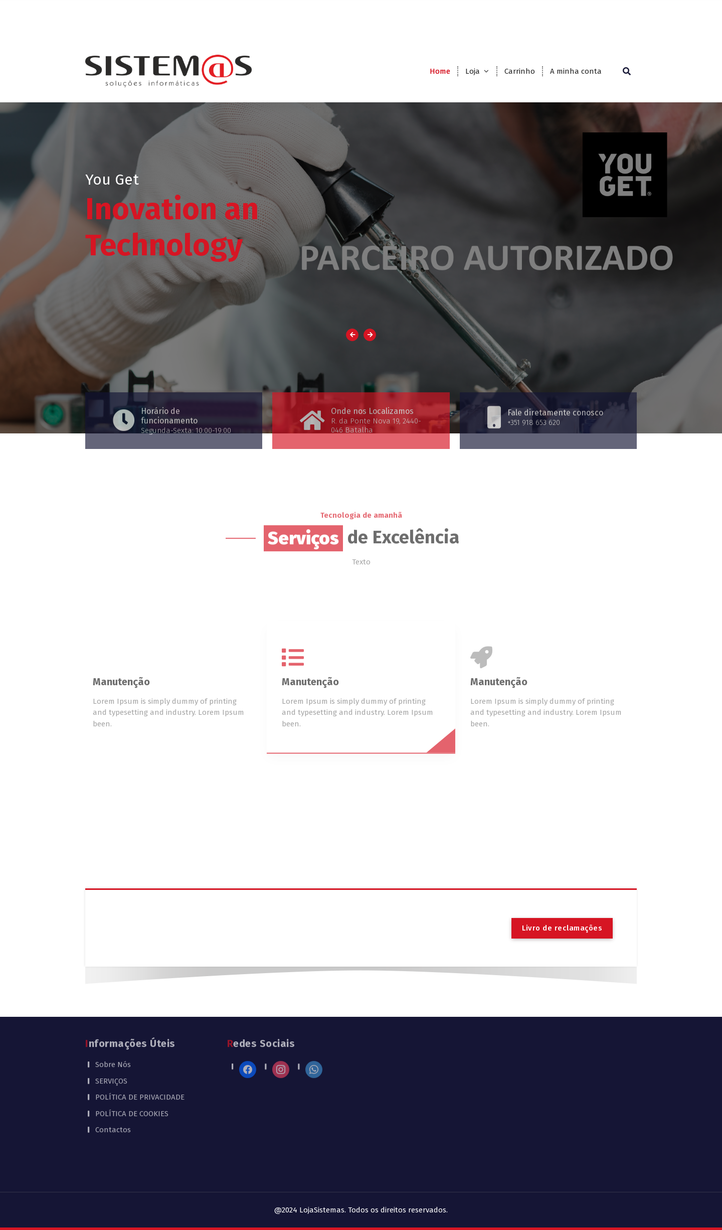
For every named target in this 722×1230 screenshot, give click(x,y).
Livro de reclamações (562, 928)
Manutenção (121, 727)
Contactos (113, 1096)
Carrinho (519, 71)
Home (440, 71)
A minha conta (576, 71)
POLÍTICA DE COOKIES (131, 1080)
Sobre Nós (113, 1030)
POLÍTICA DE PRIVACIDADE (140, 1063)
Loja (472, 71)
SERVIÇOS (111, 1047)
